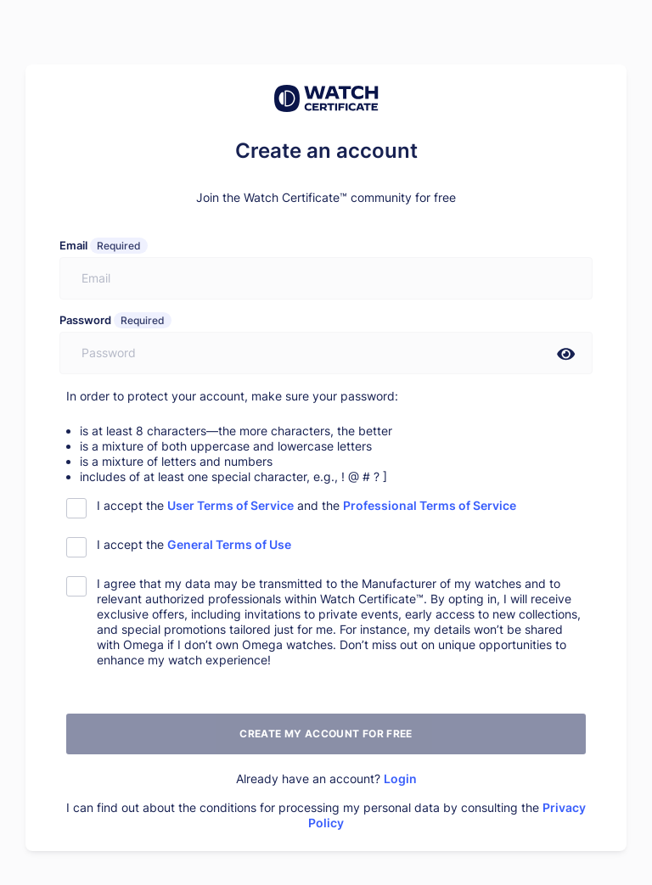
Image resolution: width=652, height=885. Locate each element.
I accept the (194, 544)
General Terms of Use (229, 544)
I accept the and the (306, 505)
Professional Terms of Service (429, 505)
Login (400, 778)
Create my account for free (325, 733)
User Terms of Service (230, 505)
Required (119, 245)
